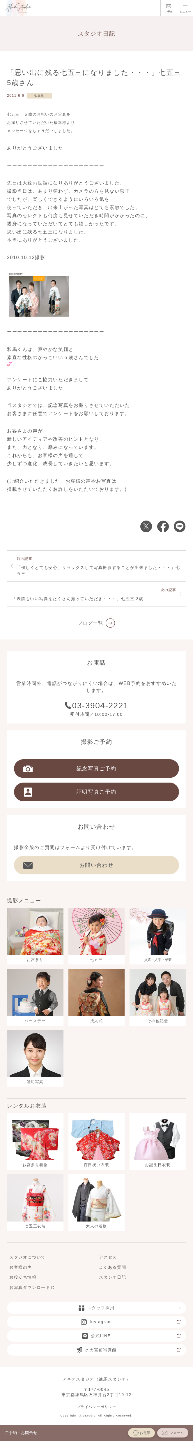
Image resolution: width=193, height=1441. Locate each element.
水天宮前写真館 (128, 1350)
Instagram (131, 1322)
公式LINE (131, 1336)
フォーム (173, 1432)
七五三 (39, 95)
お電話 (141, 1432)
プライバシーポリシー (96, 1407)
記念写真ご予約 (69, 768)
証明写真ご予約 (69, 792)
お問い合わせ (68, 865)
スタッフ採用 (130, 1308)
